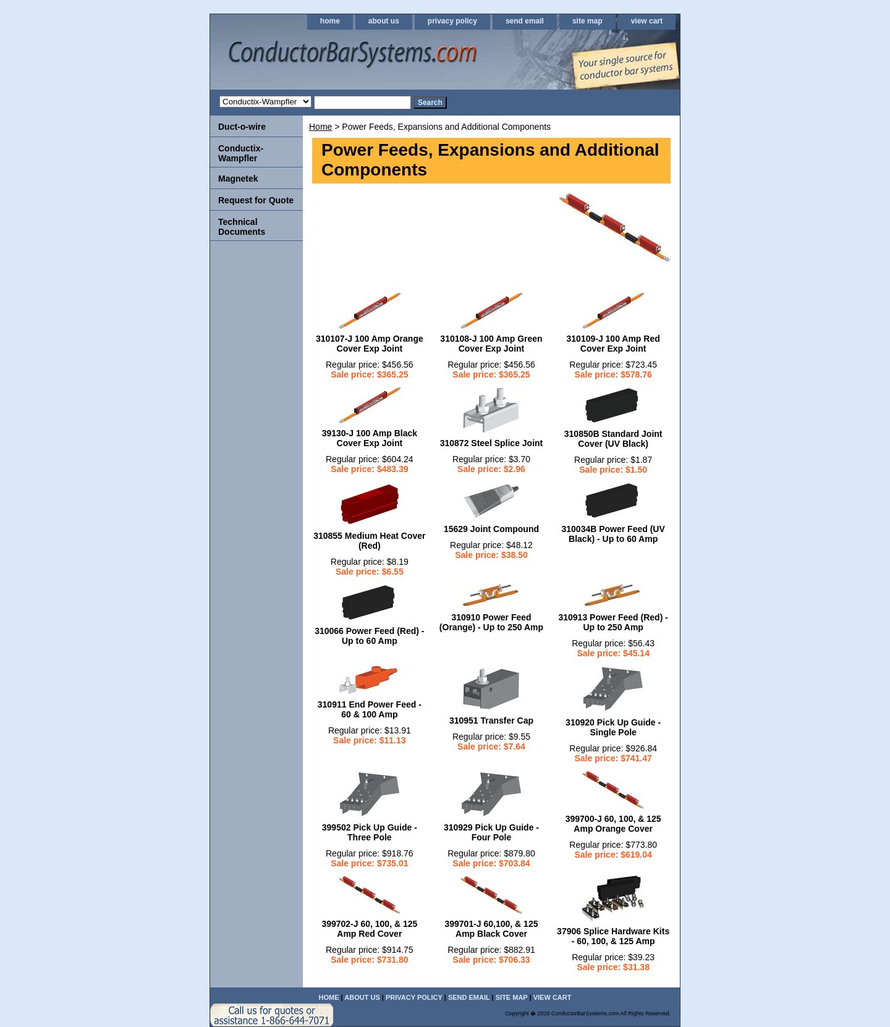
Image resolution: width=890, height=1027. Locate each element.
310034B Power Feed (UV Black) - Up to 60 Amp (613, 534)
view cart (647, 21)
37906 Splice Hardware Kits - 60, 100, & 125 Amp (613, 936)
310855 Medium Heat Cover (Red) (369, 541)
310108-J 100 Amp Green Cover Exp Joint (491, 343)
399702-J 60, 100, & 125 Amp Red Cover (369, 929)
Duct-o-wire (242, 127)
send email (525, 21)
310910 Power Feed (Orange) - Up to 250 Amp (491, 622)
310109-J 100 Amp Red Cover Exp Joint (613, 343)
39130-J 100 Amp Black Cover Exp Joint (369, 438)
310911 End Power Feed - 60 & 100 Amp (370, 709)
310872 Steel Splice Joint (491, 443)
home (330, 21)
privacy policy (452, 21)
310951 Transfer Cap (491, 720)
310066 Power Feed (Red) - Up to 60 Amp (369, 636)
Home (320, 127)
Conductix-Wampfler (240, 153)
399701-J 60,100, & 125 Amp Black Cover (491, 929)
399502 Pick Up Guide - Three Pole (369, 832)
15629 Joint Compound (491, 529)
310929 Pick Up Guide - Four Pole (491, 832)
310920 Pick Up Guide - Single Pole (613, 727)
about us (383, 21)
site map (587, 21)
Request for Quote (256, 200)
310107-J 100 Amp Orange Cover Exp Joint (369, 343)
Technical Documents (241, 227)
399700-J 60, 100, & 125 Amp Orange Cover (613, 824)
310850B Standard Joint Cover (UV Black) (613, 439)
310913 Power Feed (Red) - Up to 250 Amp (613, 622)
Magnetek (238, 179)
